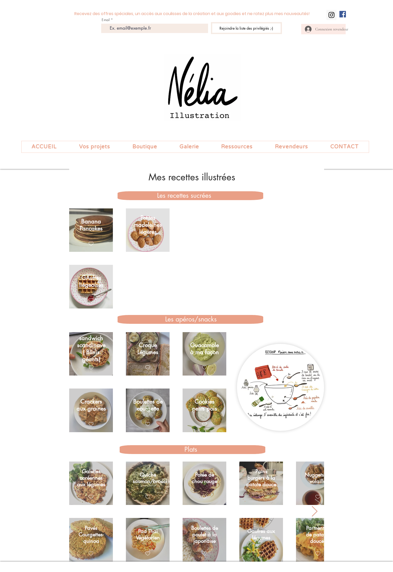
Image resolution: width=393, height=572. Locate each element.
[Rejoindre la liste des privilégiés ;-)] (246, 28)
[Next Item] (314, 511)
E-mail (106, 20)
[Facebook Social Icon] (342, 14)
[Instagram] (331, 15)
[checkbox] (91, 244)
